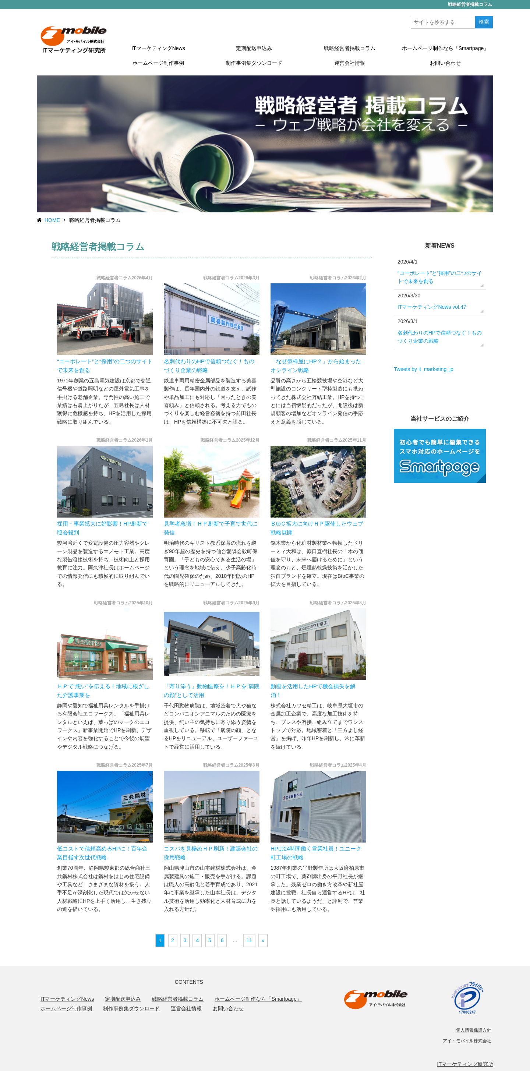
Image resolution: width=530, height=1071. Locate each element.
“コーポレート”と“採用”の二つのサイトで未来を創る (440, 277)
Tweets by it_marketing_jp (423, 369)
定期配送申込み (254, 48)
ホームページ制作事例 (158, 63)
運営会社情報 (349, 63)
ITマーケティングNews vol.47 (432, 307)
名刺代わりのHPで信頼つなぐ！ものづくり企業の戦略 (440, 337)
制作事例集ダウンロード (254, 63)
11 (249, 940)
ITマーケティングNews (158, 48)
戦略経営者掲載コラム (349, 48)
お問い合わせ (445, 63)
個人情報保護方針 (473, 1030)
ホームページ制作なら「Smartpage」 (445, 48)
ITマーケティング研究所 (465, 1064)
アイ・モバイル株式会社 (467, 1040)
